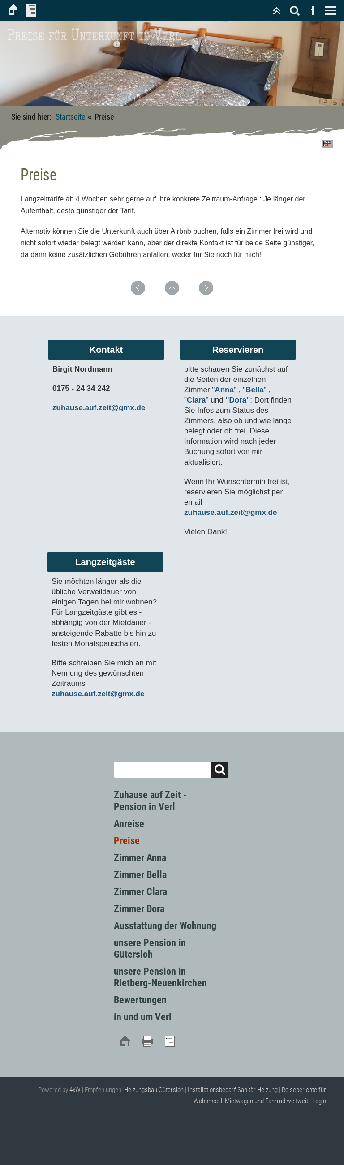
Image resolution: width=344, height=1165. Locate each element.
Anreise (129, 823)
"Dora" (237, 400)
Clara (196, 400)
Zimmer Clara (140, 891)
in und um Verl (143, 1017)
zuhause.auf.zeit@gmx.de (98, 407)
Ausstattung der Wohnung (165, 925)
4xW (75, 1090)
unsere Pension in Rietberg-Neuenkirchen (160, 977)
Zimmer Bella (140, 874)
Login (319, 1101)
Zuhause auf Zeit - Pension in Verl (150, 800)
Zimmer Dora (139, 908)
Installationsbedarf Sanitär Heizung (233, 1090)
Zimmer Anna (140, 857)
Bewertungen (140, 1000)
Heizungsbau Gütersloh (154, 1090)
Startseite (70, 116)
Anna (224, 389)
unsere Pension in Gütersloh (150, 948)
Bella (254, 389)
